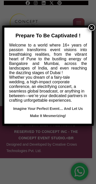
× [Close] (91, 27)
